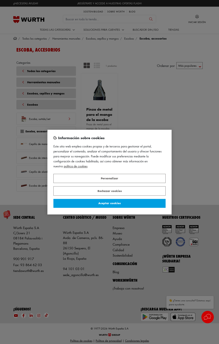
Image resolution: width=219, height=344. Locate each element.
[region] (109, 172)
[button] (207, 317)
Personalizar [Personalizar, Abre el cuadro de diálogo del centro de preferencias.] (109, 178)
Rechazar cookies (109, 191)
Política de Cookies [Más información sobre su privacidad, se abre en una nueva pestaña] (76, 166)
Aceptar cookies (109, 203)
